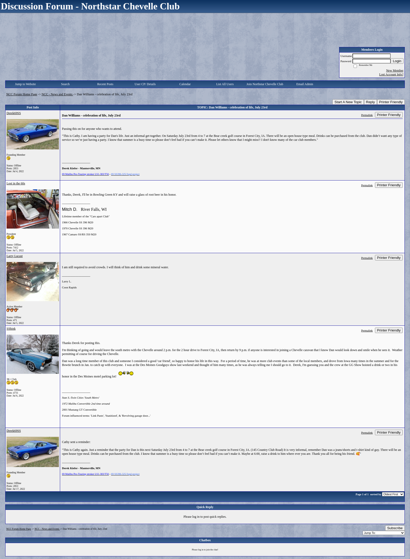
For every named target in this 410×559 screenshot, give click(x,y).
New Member (394, 70)
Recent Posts (105, 84)
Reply (370, 102)
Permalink (367, 115)
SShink (11, 328)
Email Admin (304, 84)
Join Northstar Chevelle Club (265, 84)
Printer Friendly (391, 102)
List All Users (225, 84)
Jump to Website (25, 84)
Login (397, 61)
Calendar (185, 84)
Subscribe (395, 528)
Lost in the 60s (16, 183)
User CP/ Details (145, 84)
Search (65, 84)
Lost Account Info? (391, 74)
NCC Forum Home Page (21, 94)
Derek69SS (14, 113)
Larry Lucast (15, 256)
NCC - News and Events (57, 94)
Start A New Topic (348, 102)
